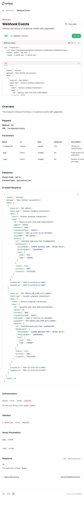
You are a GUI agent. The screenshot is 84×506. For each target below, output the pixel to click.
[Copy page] (71, 24)
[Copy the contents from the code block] (78, 43)
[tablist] (39, 63)
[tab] (6, 63)
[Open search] (77, 3)
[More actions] (81, 3)
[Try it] (76, 36)
